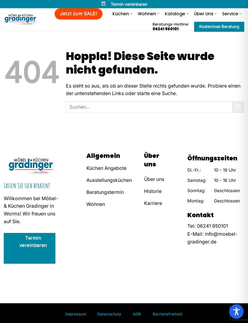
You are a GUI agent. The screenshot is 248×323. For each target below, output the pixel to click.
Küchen (122, 14)
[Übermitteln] (238, 107)
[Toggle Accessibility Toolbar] (236, 311)
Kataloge (176, 14)
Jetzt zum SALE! (78, 13)
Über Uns (205, 14)
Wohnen (148, 14)
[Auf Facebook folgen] (190, 273)
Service (231, 14)
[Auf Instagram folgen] (198, 273)
